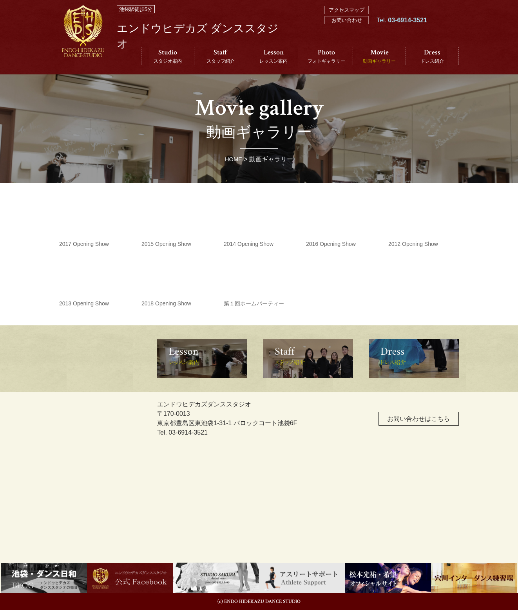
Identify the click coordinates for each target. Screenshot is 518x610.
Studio (167, 56)
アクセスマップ (346, 10)
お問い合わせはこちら (405, 422)
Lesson (273, 56)
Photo (326, 56)
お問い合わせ (346, 20)
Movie (379, 56)
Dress (432, 56)
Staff (220, 56)
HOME (233, 159)
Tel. (402, 43)
